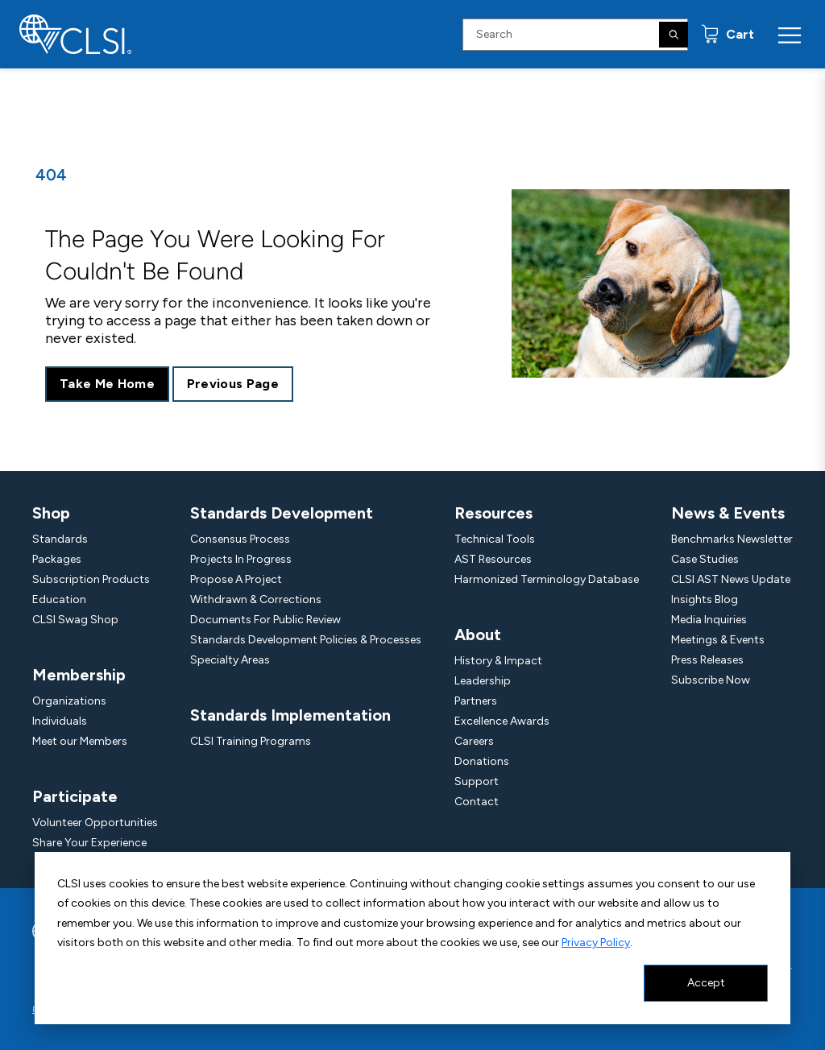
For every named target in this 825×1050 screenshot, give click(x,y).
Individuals (59, 721)
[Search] (673, 35)
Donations (481, 761)
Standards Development (281, 513)
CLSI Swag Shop (75, 619)
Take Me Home (107, 383)
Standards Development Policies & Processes (305, 640)
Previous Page (233, 383)
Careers (474, 741)
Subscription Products (91, 579)
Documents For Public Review (265, 619)
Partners (475, 701)
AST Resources (493, 559)
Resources (493, 513)
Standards (60, 539)
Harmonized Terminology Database (546, 579)
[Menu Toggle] (789, 35)
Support (476, 781)
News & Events (728, 513)
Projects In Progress (241, 559)
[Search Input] (575, 35)
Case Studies (705, 559)
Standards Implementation (290, 715)
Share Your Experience (89, 843)
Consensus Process (240, 539)
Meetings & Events (718, 640)
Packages (56, 559)
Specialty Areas (230, 660)
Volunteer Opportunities (95, 822)
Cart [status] (738, 34)
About (477, 634)
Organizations (69, 701)
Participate (75, 796)
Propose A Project (236, 579)
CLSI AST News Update (730, 579)
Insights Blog (704, 599)
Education (59, 599)
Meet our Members (79, 741)
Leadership (482, 681)
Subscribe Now (710, 680)
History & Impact (498, 661)
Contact (476, 801)
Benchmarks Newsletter (732, 539)
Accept (706, 983)
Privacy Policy (596, 942)
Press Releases (707, 660)
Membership (79, 674)
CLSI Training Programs (250, 741)
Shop (51, 513)
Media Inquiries (709, 619)
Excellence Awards (501, 721)
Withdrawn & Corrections (255, 599)
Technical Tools (494, 539)
